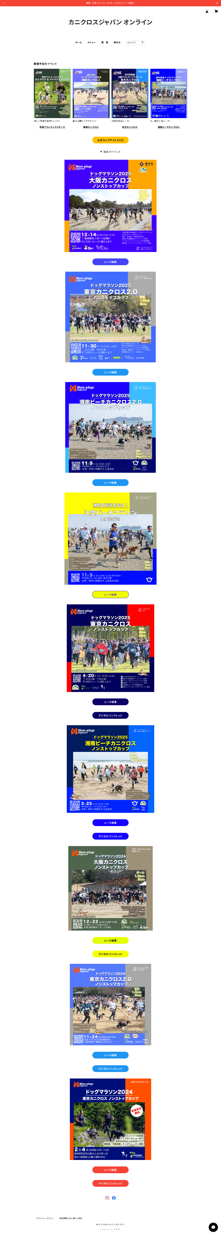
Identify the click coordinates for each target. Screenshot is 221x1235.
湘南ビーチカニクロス (169, 127)
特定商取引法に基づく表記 (70, 1218)
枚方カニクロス (130, 127)
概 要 (104, 42)
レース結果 (110, 262)
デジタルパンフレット (110, 715)
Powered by (110, 1229)
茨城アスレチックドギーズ (52, 127)
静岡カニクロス (91, 127)
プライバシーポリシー (45, 1218)
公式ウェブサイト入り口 (110, 140)
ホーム (78, 42)
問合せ (117, 42)
